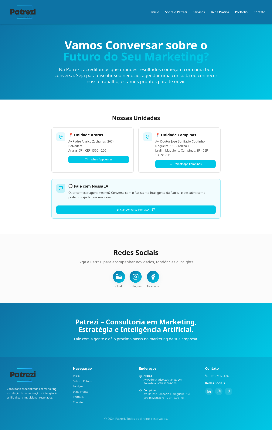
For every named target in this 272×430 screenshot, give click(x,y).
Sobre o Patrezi (176, 12)
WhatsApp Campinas (185, 164)
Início (155, 12)
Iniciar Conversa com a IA (136, 209)
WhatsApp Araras (99, 159)
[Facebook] (228, 391)
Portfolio (241, 12)
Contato (259, 12)
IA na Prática (220, 12)
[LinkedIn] (209, 391)
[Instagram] (219, 391)
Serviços (199, 12)
